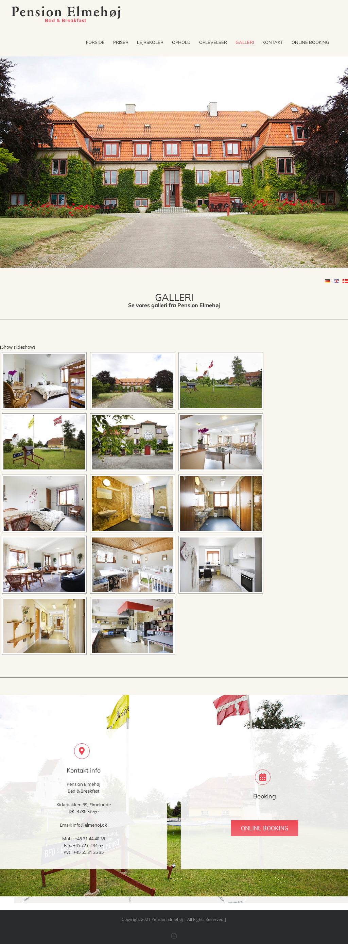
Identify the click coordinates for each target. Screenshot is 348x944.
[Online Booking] (264, 828)
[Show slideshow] (17, 347)
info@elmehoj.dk (90, 825)
